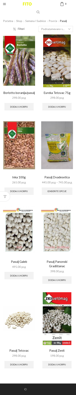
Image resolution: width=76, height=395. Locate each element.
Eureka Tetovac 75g (57, 93)
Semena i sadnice (35, 21)
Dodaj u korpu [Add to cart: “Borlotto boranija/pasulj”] (19, 106)
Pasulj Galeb (19, 261)
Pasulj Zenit (57, 350)
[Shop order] (56, 29)
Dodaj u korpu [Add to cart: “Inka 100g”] (19, 191)
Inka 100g (19, 177)
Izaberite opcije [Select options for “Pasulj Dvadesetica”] (56, 191)
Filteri (19, 28)
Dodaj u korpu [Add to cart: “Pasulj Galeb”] (19, 275)
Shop (19, 21)
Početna (8, 21)
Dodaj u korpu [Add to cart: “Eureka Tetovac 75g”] (57, 106)
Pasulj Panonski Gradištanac (57, 264)
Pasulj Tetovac (19, 350)
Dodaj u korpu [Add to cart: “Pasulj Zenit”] (57, 364)
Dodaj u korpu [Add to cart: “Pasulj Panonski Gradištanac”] (57, 280)
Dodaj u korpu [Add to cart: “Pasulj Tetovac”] (19, 364)
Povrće (53, 21)
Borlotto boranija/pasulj (19, 93)
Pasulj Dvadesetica (57, 177)
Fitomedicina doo (40, 389)
